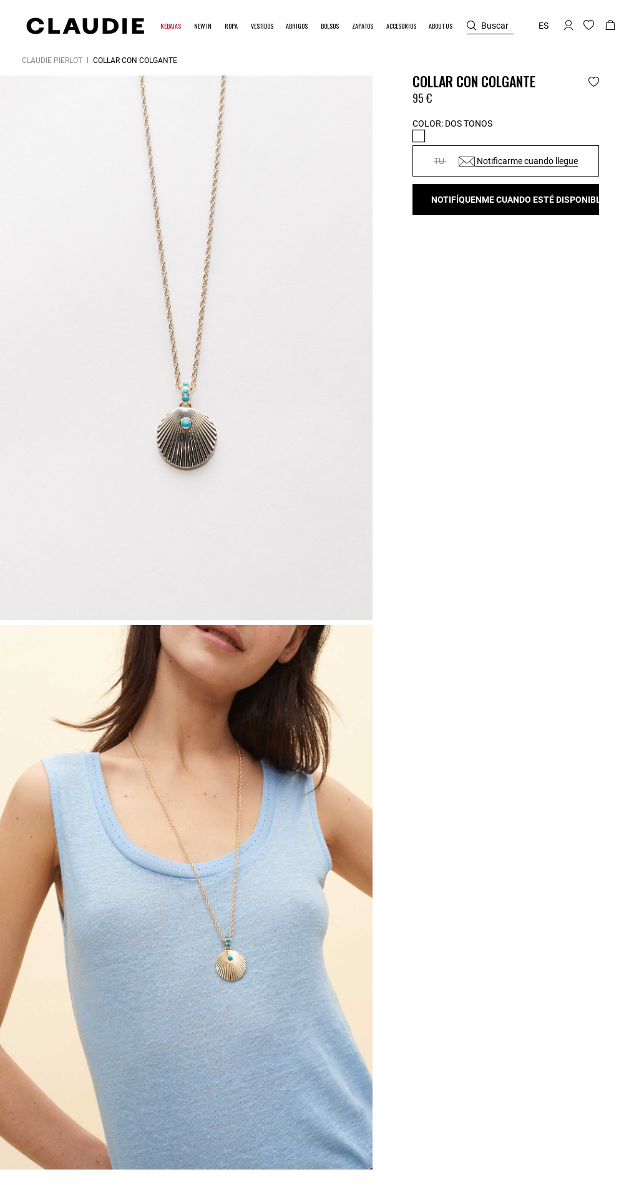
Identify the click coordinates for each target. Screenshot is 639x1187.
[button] (171, 26)
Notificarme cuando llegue (518, 161)
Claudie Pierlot (52, 60)
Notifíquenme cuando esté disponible (515, 200)
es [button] (544, 26)
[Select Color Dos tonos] (418, 136)
